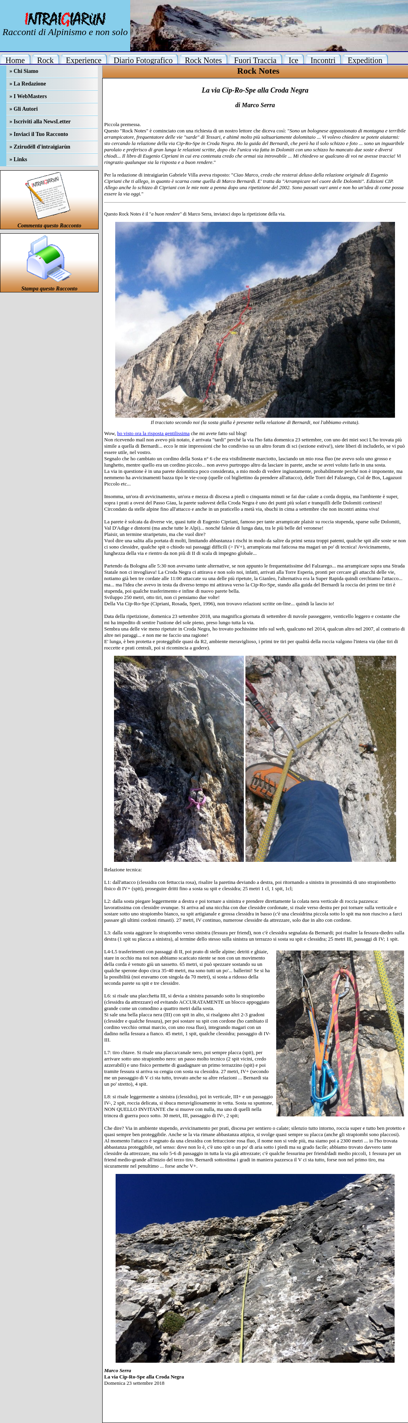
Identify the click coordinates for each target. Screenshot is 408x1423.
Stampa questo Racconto (49, 289)
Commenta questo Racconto (49, 226)
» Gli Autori (23, 109)
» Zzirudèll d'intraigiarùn (39, 147)
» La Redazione (27, 84)
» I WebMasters (28, 96)
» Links (18, 159)
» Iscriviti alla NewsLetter (40, 122)
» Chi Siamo (23, 71)
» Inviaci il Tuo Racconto (38, 134)
